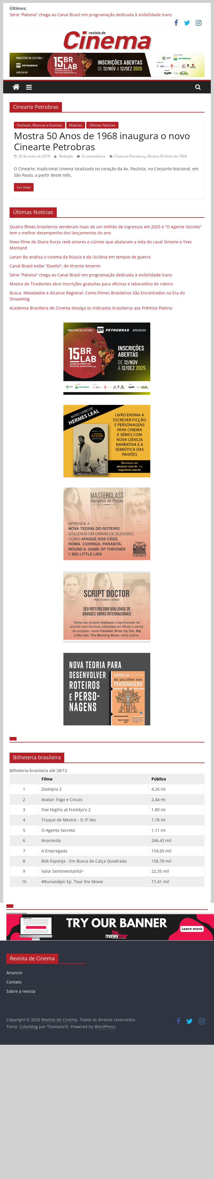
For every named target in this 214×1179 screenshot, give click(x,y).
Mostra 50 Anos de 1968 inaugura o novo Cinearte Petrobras (102, 141)
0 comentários (91, 156)
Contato (13, 982)
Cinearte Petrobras (129, 156)
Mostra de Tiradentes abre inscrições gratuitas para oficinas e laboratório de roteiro (91, 284)
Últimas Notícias (102, 125)
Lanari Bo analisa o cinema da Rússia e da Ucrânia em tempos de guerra (80, 257)
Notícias (75, 125)
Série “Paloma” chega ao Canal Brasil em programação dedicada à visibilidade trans (91, 14)
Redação (66, 156)
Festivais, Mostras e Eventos (39, 125)
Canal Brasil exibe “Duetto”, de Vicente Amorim (55, 266)
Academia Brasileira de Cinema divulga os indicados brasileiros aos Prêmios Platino (91, 308)
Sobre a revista (20, 991)
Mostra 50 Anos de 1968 (167, 156)
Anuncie (14, 972)
